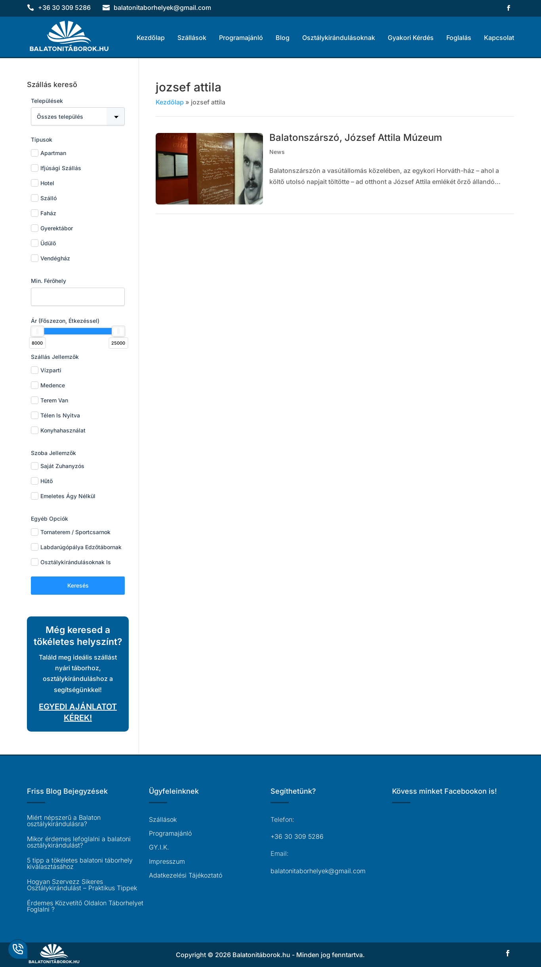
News (277, 151)
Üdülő (43, 243)
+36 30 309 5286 (64, 7)
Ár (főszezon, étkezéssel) (65, 320)
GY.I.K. (159, 847)
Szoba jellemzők (53, 452)
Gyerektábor (52, 228)
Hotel (42, 183)
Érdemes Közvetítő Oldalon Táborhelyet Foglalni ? (85, 906)
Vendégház (50, 258)
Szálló (44, 198)
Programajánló (241, 38)
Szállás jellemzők (55, 356)
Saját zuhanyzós (57, 466)
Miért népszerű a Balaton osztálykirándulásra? (64, 820)
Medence (48, 385)
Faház (43, 213)
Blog (283, 38)
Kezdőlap (151, 38)
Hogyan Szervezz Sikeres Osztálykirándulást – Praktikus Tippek (82, 885)
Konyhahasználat (58, 430)
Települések (47, 100)
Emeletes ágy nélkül (63, 496)
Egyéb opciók (49, 518)
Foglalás (458, 38)
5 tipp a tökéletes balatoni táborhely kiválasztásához (80, 863)
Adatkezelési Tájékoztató (185, 875)
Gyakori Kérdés (411, 38)
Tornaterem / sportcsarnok (70, 532)
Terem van (49, 400)
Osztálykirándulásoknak (338, 38)
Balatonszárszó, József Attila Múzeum (355, 137)
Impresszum (167, 861)
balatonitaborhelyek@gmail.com (318, 871)
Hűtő (42, 481)
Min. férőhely (48, 280)
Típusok (41, 139)
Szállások (191, 38)
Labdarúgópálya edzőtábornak (76, 547)
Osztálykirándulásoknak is (71, 562)
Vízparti (46, 370)
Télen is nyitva (55, 415)
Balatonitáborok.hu (261, 955)
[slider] (37, 331)
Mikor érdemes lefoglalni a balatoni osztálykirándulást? (79, 842)
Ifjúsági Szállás (56, 168)
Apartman (48, 153)
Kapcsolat (499, 38)
